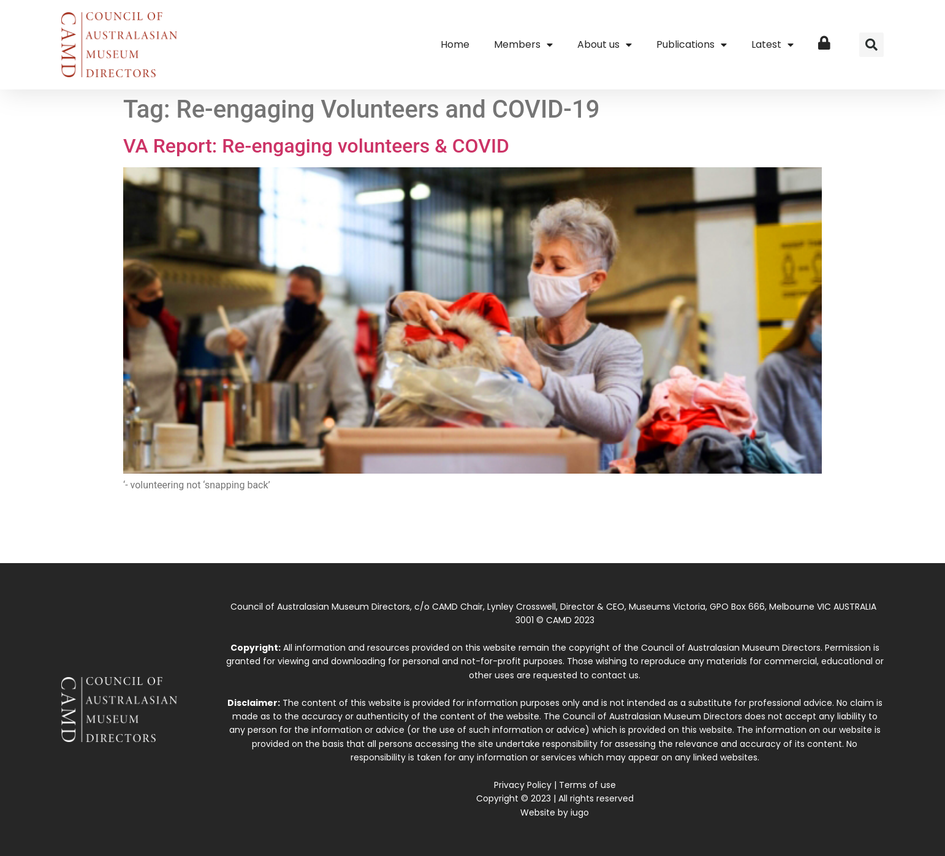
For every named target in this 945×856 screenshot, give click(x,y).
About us (604, 45)
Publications (691, 45)
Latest (772, 45)
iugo (580, 812)
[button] (871, 44)
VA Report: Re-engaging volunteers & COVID (316, 145)
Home (455, 44)
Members (523, 45)
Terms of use (587, 785)
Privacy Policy (523, 785)
